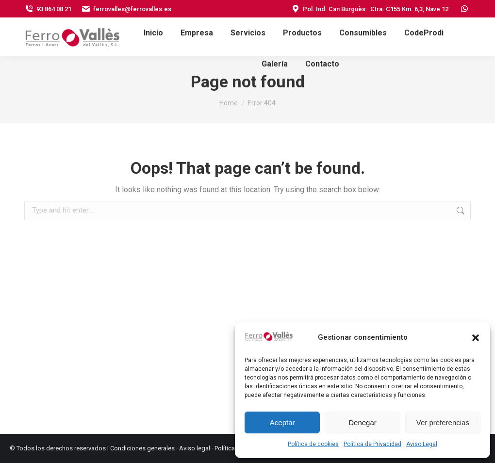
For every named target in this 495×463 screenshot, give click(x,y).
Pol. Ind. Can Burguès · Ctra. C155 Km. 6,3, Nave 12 (369, 9)
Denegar (362, 422)
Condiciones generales (142, 448)
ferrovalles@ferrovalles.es (126, 9)
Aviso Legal (421, 444)
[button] (475, 338)
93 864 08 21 (47, 9)
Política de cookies (313, 444)
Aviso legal (194, 448)
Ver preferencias (442, 422)
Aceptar (282, 422)
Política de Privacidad (372, 444)
